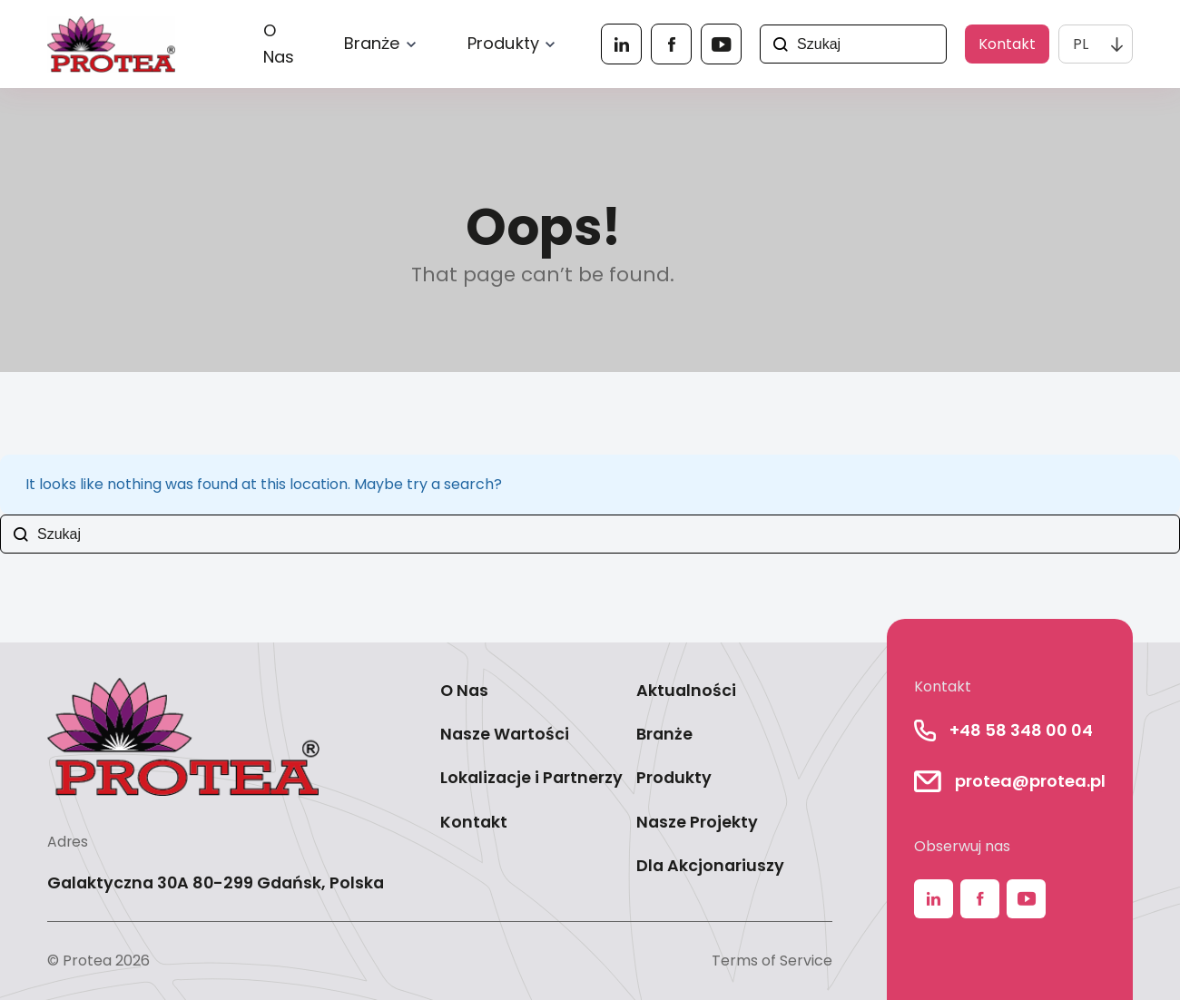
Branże (372, 43)
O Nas (279, 44)
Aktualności (686, 690)
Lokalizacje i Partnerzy (531, 777)
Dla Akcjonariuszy (710, 865)
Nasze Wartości (504, 733)
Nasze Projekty (697, 821)
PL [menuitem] (1080, 44)
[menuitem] (1095, 44)
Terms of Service (772, 960)
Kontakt (1007, 44)
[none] (1095, 44)
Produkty (503, 43)
